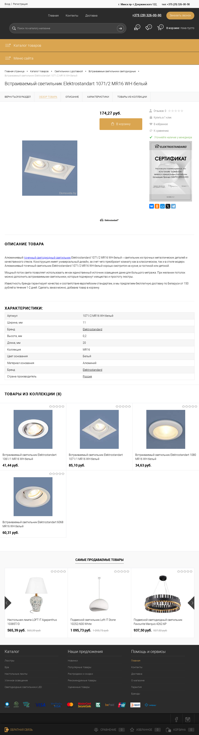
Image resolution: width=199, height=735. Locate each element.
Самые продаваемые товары (99, 558)
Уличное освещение (16, 679)
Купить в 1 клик (160, 117)
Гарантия (136, 685)
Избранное (145, 729)
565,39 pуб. (24, 629)
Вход (7, 4)
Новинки (73, 659)
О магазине (138, 679)
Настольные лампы (16, 672)
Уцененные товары (79, 685)
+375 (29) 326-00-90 (146, 15)
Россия (85, 375)
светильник (63, 257)
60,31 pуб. (11, 531)
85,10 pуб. (77, 464)
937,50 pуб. (150, 629)
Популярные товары (79, 666)
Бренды (135, 692)
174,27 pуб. (110, 113)
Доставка (91, 15)
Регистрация (20, 4)
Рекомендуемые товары (82, 679)
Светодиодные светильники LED (23, 685)
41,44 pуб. (11, 464)
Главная (53, 15)
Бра (7, 666)
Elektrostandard (90, 329)
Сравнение (109, 729)
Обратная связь (19, 729)
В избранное (158, 124)
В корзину (121, 124)
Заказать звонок (180, 15)
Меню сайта (19, 58)
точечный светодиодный (39, 257)
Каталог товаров (23, 45)
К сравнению (159, 130)
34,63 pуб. (143, 464)
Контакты (72, 15)
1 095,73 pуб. (89, 629)
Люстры (9, 659)
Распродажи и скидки (80, 672)
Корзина (180, 729)
